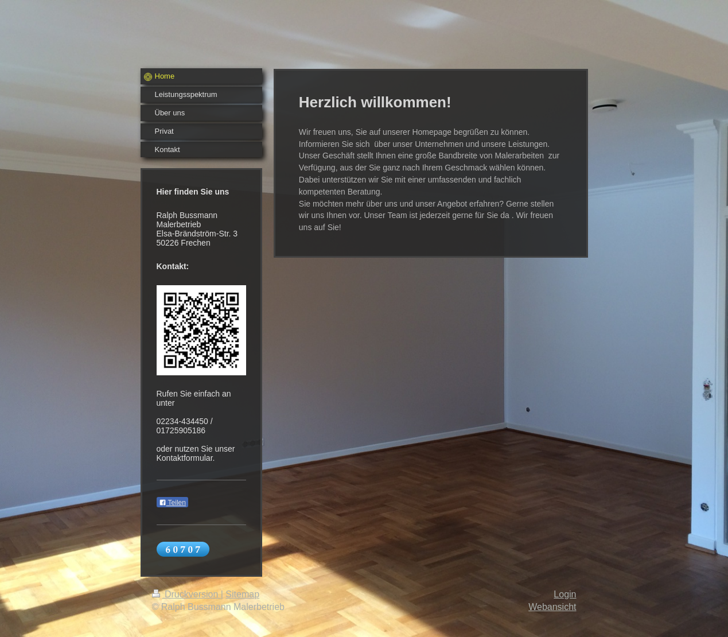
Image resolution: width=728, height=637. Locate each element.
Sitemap (242, 594)
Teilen (172, 503)
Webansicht (552, 607)
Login (565, 594)
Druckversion (186, 594)
